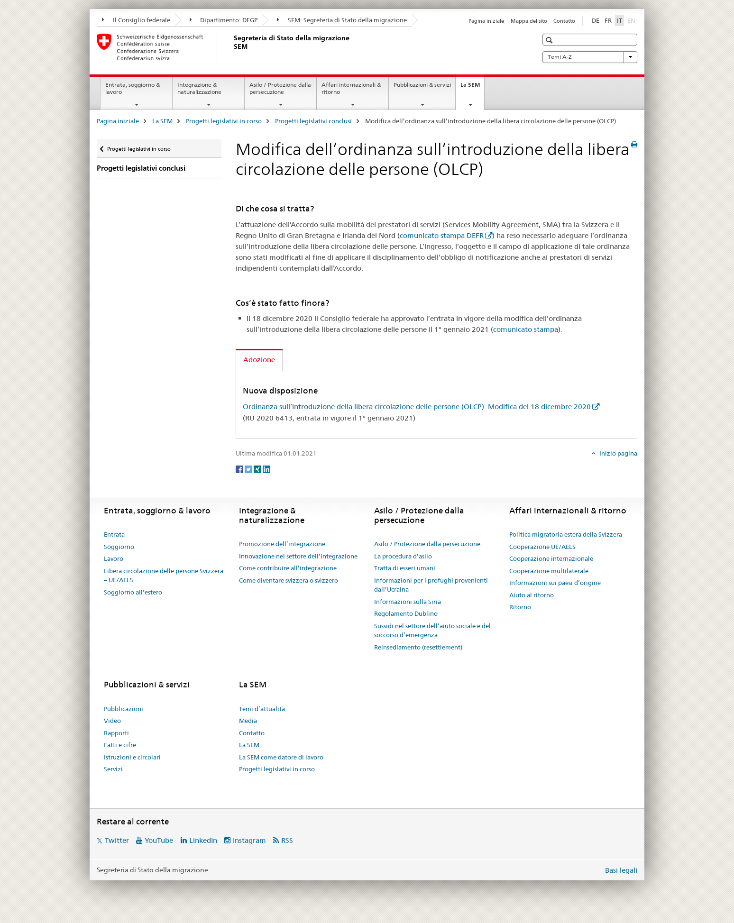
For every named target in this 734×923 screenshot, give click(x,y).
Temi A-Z (590, 57)
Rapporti (116, 733)
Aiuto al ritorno (531, 595)
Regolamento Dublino (406, 613)
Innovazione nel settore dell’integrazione (298, 556)
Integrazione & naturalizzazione (199, 88)
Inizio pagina (617, 453)
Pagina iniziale (486, 21)
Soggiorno (119, 546)
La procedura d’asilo (403, 556)
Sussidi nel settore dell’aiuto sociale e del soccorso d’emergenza (432, 630)
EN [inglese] (632, 20)
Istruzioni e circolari (132, 757)
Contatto (564, 21)
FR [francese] (608, 20)
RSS (287, 840)
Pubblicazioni (123, 709)
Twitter (117, 840)
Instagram (249, 840)
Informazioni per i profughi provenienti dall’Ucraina (431, 585)
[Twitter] (249, 469)
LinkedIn (203, 840)
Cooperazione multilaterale (548, 571)
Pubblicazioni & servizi (422, 84)
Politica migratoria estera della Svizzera (565, 534)
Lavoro (113, 558)
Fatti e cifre (120, 745)
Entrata (114, 534)
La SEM (472, 88)
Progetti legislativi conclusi (313, 121)
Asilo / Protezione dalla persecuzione (280, 88)
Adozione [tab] (259, 359)
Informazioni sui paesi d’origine (555, 582)
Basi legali (621, 870)
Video (112, 720)
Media (248, 720)
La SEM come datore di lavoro (281, 757)
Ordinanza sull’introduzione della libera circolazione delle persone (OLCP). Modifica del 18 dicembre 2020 (417, 406)
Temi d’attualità (262, 709)
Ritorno (520, 607)
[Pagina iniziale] (232, 47)
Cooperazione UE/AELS (542, 546)
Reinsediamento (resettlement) (418, 647)
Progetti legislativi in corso (224, 121)
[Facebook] (240, 469)
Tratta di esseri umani (404, 568)
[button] (550, 40)
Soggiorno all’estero (133, 592)
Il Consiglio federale (136, 20)
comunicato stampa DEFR (442, 235)
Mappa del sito (529, 21)
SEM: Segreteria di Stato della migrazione (342, 20)
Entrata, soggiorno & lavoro (132, 88)
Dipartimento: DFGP (224, 20)
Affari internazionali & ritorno (351, 88)
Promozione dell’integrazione (282, 544)
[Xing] (258, 469)
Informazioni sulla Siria (407, 601)
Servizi (113, 769)
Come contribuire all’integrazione (288, 568)
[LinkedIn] (266, 469)
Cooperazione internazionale (551, 558)
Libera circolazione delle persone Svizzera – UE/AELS (163, 575)
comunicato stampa (525, 329)
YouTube (159, 840)
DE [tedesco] (595, 20)
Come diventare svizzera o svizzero (288, 580)
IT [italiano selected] (619, 20)
